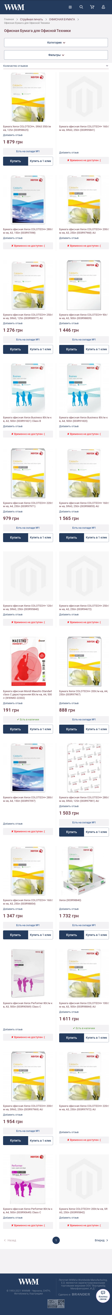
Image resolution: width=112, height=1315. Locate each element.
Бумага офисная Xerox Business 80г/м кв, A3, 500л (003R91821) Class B (27, 419)
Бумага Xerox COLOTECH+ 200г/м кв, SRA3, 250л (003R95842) (83, 1210)
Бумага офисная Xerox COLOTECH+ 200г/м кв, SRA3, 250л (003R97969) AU (28, 1107)
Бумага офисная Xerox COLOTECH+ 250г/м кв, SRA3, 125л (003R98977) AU (28, 316)
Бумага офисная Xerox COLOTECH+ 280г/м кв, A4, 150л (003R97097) (28, 799)
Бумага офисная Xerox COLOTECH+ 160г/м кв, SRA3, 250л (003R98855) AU (84, 504)
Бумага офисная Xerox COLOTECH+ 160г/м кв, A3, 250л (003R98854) (28, 902)
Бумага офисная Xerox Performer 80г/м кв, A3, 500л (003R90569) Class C (27, 1005)
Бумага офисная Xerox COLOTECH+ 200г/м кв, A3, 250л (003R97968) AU (84, 231)
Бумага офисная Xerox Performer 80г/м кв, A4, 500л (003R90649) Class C (27, 1210)
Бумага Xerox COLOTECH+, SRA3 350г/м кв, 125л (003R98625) (27, 128)
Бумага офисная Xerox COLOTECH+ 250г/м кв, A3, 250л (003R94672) (84, 607)
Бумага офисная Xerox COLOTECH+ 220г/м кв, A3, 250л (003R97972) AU (84, 1107)
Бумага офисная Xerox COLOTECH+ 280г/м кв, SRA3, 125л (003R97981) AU (84, 799)
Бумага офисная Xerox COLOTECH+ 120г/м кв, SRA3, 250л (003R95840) (28, 607)
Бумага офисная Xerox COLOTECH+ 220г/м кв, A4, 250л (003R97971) (28, 504)
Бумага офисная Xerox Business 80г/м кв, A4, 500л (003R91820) (83, 419)
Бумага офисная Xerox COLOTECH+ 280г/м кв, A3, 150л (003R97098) (28, 231)
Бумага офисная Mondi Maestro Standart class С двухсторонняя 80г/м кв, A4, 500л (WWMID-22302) (27, 695)
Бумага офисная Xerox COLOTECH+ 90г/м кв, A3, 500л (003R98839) (83, 316)
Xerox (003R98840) (70, 900)
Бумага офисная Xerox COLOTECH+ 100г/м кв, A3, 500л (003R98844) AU (84, 1005)
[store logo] (14, 7)
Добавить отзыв (13, 135)
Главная (9, 19)
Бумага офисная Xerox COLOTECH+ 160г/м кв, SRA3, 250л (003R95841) (84, 128)
